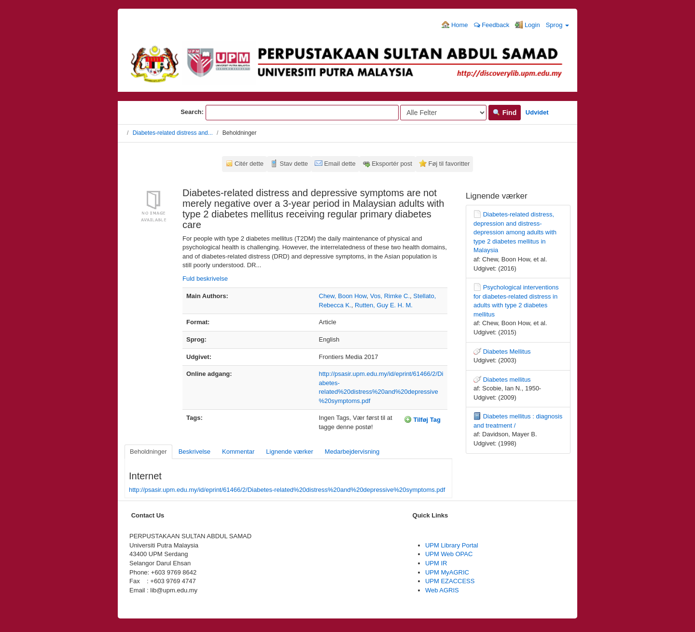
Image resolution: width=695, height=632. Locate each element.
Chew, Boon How (343, 296)
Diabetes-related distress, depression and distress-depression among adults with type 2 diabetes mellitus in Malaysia (514, 232)
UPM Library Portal (451, 545)
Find (504, 112)
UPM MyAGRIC (447, 572)
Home (455, 25)
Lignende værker (289, 451)
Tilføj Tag (422, 419)
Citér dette (249, 163)
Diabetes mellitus (507, 379)
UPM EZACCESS (450, 581)
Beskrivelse (194, 451)
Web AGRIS (442, 590)
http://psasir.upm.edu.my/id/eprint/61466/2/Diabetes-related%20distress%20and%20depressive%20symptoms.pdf (287, 489)
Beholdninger (148, 451)
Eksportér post (392, 163)
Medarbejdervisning (352, 451)
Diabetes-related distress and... (173, 132)
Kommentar (238, 451)
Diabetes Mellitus (507, 351)
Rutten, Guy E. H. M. (384, 305)
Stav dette (294, 163)
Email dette (340, 163)
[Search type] (443, 112)
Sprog (557, 25)
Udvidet (537, 112)
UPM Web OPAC (449, 554)
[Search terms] (302, 112)
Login (527, 25)
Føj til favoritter (449, 163)
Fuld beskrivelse (205, 278)
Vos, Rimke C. (390, 296)
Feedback (492, 25)
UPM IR (436, 563)
